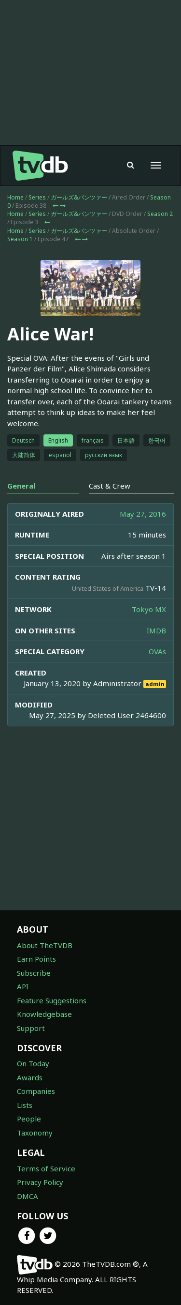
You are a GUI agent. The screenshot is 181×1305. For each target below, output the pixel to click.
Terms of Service (46, 1168)
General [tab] (21, 486)
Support (31, 1028)
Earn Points (36, 959)
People (29, 1118)
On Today (33, 1063)
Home (15, 197)
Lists (24, 1105)
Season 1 (20, 239)
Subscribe (34, 973)
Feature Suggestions (51, 1000)
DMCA (27, 1196)
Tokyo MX (149, 609)
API (22, 986)
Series (37, 197)
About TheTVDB (44, 945)
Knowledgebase (44, 1014)
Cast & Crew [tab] (109, 486)
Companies (36, 1091)
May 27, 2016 (143, 514)
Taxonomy (35, 1132)
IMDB (156, 630)
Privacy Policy (40, 1182)
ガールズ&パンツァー (79, 197)
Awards (29, 1077)
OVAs (157, 651)
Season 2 (160, 214)
